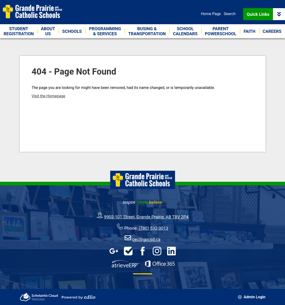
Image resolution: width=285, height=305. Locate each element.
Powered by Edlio (78, 297)
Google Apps (114, 251)
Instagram (157, 251)
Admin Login (252, 297)
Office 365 (160, 264)
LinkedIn (171, 251)
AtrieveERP (125, 264)
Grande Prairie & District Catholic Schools (32, 11)
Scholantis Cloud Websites (39, 297)
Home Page (211, 14)
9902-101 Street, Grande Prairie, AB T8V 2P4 (146, 216)
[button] (48, 31)
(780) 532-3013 (153, 228)
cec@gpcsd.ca (146, 239)
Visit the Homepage (48, 96)
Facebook (142, 251)
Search (230, 14)
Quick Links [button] (266, 14)
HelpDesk (128, 251)
